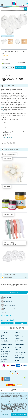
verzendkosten (23, 63)
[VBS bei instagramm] (14, 328)
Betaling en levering (5, 351)
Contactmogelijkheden (19, 357)
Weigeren (14, 414)
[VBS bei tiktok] (22, 328)
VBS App (3, 361)
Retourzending (4, 356)
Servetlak (3, 110)
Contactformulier (7, 323)
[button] (2, 25)
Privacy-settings (4, 354)
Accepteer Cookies (22, 414)
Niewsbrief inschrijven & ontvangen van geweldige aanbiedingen (14, 285)
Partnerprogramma (5, 337)
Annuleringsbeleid (5, 353)
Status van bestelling (19, 358)
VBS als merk (4, 338)
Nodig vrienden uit (19, 337)
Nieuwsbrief (17, 338)
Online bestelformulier (6, 350)
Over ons (3, 335)
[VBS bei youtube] (20, 328)
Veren (2, 107)
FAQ (15, 341)
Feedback (21, 323)
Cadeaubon (17, 335)
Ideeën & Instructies (19, 340)
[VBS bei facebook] (11, 328)
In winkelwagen (20, 67)
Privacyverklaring (8, 404)
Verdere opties (5, 414)
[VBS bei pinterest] (17, 328)
